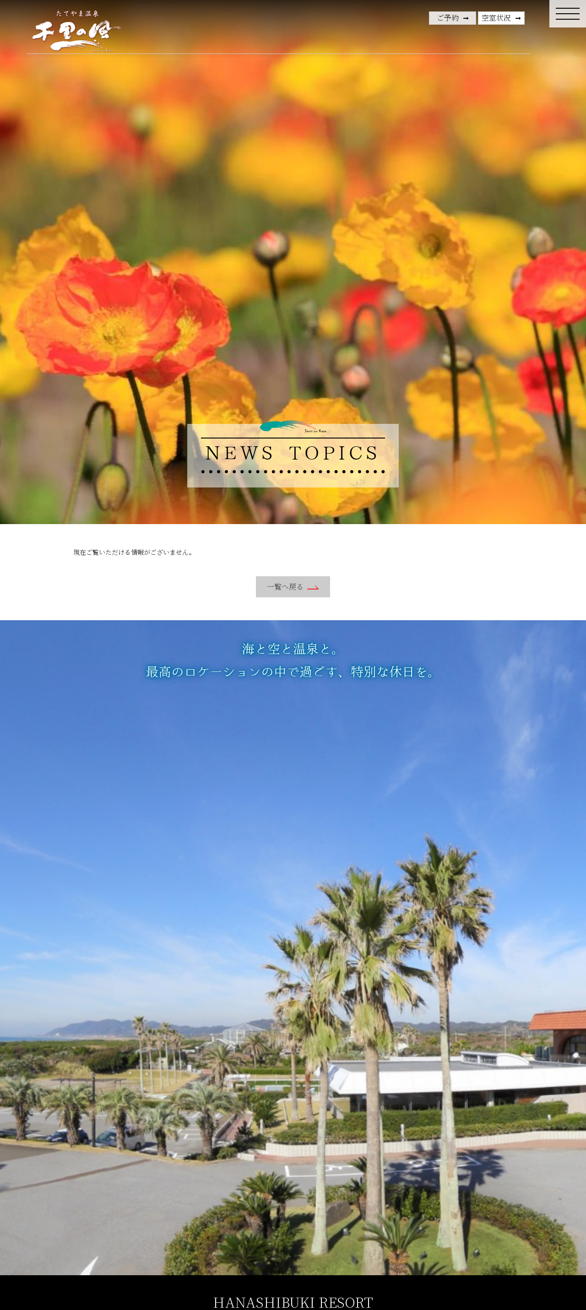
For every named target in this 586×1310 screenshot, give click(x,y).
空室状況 (496, 17)
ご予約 (448, 17)
